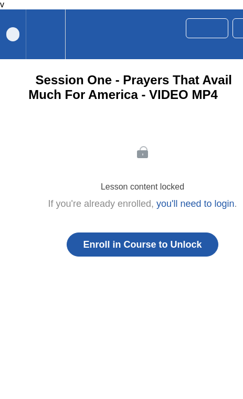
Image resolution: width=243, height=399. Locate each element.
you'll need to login (195, 203)
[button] (78, 34)
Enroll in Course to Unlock (142, 244)
